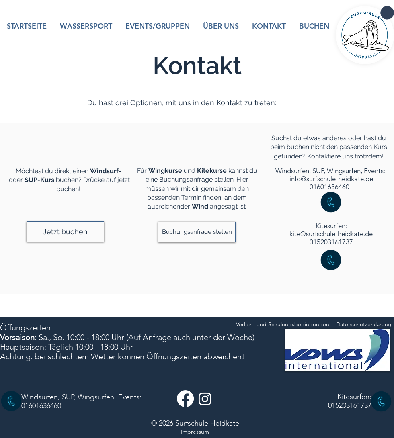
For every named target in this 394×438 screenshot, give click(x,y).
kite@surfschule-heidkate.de (331, 234)
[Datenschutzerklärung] (364, 324)
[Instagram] (205, 398)
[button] (387, 13)
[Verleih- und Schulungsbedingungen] (282, 324)
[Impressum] (195, 432)
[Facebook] (185, 398)
